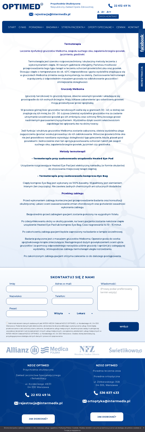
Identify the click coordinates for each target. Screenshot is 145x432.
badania (51, 27)
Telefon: (60, 296)
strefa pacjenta (72, 27)
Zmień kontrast (107, 16)
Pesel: (13, 308)
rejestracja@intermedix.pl (52, 14)
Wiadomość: (108, 283)
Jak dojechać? (38, 418)
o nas (22, 27)
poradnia (35, 27)
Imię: (12, 283)
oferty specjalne (100, 27)
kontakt (133, 27)
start (12, 27)
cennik (120, 27)
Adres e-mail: (63, 283)
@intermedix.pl (117, 401)
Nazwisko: (15, 296)
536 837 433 (109, 393)
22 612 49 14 (122, 5)
